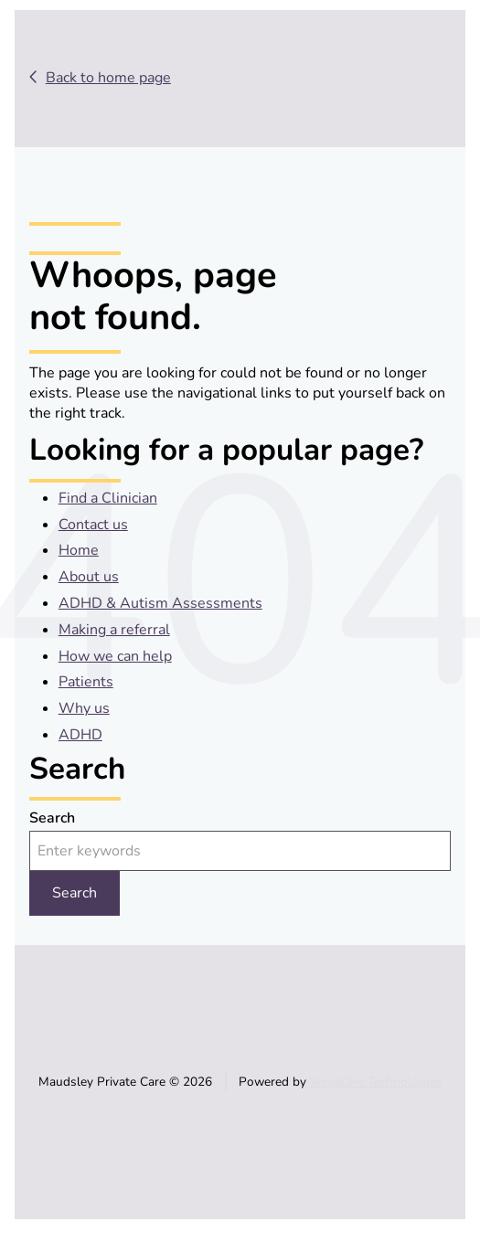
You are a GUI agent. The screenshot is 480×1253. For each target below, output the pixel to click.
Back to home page (108, 78)
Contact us (93, 525)
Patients (86, 682)
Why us (84, 708)
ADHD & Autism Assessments (160, 603)
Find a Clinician (108, 498)
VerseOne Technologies (376, 1081)
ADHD (80, 735)
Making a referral (114, 630)
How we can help (115, 656)
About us (89, 577)
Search (52, 818)
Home (79, 550)
